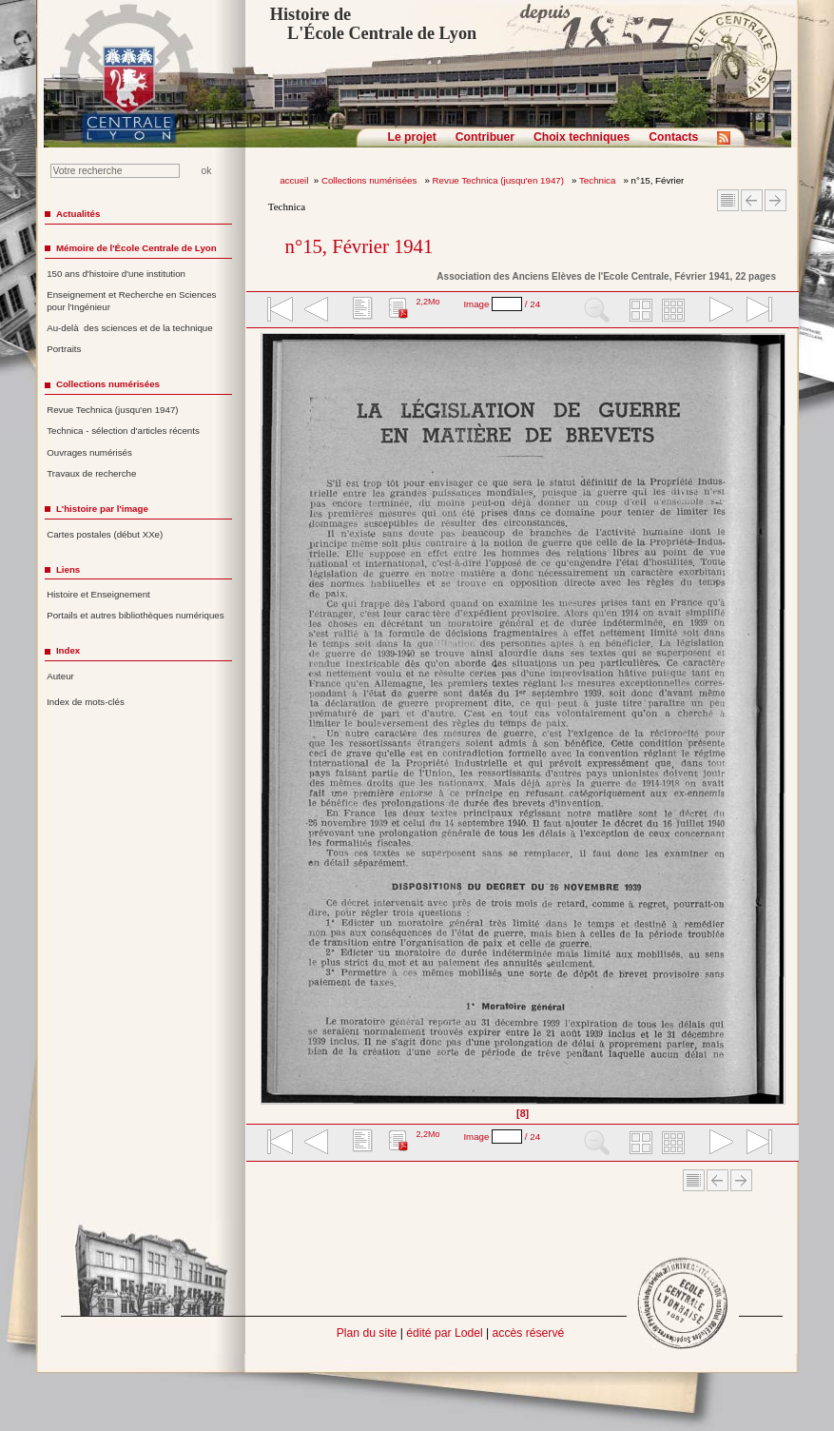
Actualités (78, 213)
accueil (294, 180)
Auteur (60, 676)
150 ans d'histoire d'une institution (116, 273)
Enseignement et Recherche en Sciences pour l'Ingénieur (131, 300)
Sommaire (728, 200)
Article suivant (775, 200)
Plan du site (367, 1333)
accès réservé (529, 1333)
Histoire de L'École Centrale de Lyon (373, 24)
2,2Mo (427, 301)
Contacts (673, 137)
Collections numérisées (370, 180)
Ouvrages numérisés (89, 452)
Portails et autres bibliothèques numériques (135, 615)
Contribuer (485, 137)
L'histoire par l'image (102, 508)
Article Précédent (752, 200)
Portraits (64, 348)
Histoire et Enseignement (98, 594)
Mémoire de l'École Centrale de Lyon (136, 248)
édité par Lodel (444, 1333)
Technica (598, 180)
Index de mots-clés (86, 701)
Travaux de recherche (91, 473)
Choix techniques (581, 137)
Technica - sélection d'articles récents (123, 430)
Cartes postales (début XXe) (105, 534)
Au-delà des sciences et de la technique (130, 328)
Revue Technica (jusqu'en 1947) (500, 180)
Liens (68, 569)
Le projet (412, 137)
